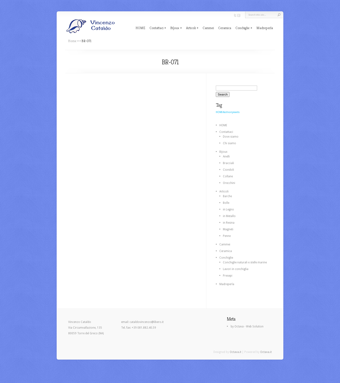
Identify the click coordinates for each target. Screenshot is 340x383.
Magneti (228, 229)
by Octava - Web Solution (247, 326)
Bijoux (174, 28)
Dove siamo (230, 136)
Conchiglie (242, 28)
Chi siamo (229, 143)
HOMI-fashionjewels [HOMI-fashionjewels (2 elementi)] (228, 112)
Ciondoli (228, 169)
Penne (227, 236)
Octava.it (235, 352)
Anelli (226, 156)
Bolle (226, 203)
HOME (140, 28)
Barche (227, 196)
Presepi (227, 275)
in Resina (228, 222)
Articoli (191, 28)
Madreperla (264, 28)
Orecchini (229, 183)
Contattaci (156, 28)
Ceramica (224, 28)
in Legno (228, 209)
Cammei (208, 28)
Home (72, 41)
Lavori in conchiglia (235, 269)
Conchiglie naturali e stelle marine (245, 262)
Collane (228, 176)
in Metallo (229, 216)
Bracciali (228, 163)
